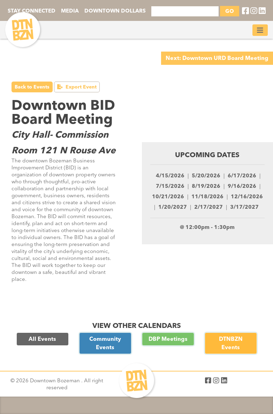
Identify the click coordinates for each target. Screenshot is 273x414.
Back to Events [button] (32, 87)
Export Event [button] (77, 87)
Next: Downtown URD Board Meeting (217, 58)
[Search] (185, 11)
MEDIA (70, 11)
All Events (42, 339)
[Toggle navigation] (260, 30)
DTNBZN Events (231, 343)
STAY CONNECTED (31, 11)
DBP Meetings (168, 339)
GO (229, 11)
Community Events (105, 343)
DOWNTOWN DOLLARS (115, 11)
